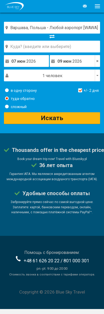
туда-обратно (20, 98)
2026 (23, 61)
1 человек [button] (52, 75)
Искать (52, 118)
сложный (16, 106)
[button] (95, 6)
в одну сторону (21, 90)
